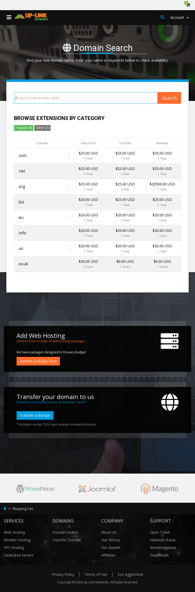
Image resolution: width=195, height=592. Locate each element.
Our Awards (111, 547)
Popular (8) (23, 128)
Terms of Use (96, 574)
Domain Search (65, 532)
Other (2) (42, 128)
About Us (109, 532)
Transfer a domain (35, 415)
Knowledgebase (163, 547)
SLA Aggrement (130, 574)
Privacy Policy (63, 574)
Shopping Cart (22, 509)
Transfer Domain (67, 539)
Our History (110, 539)
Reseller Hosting (17, 539)
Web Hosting (14, 532)
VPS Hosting (14, 547)
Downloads (159, 555)
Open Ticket (160, 532)
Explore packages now (38, 361)
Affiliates (108, 555)
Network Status (163, 539)
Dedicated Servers (19, 555)
